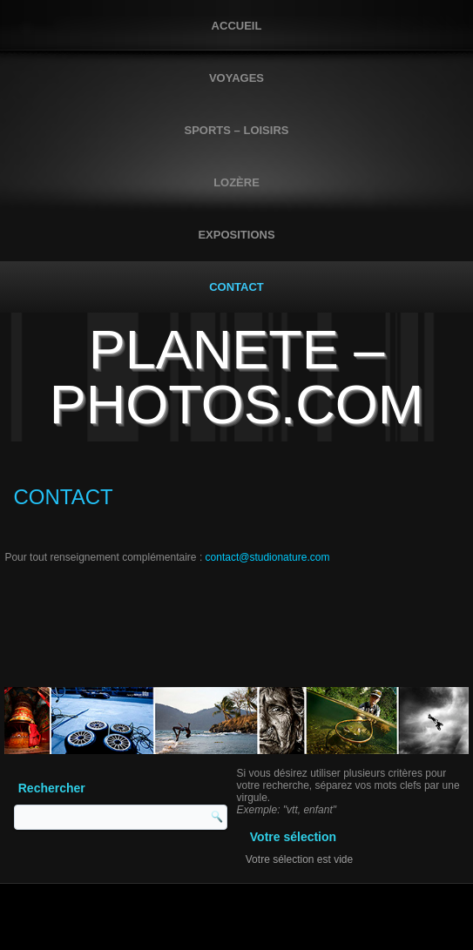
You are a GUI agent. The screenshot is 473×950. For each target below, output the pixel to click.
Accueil (237, 25)
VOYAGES (236, 77)
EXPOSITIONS (236, 234)
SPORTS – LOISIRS (237, 130)
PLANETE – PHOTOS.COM (236, 377)
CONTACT (236, 286)
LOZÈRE (236, 182)
